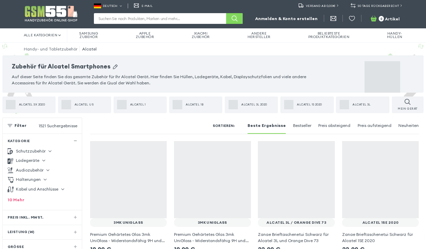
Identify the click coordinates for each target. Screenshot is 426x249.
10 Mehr (16, 199)
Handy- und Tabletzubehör (50, 49)
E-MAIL (143, 5)
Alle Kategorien (42, 35)
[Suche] (234, 18)
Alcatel (89, 49)
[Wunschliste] (352, 18)
